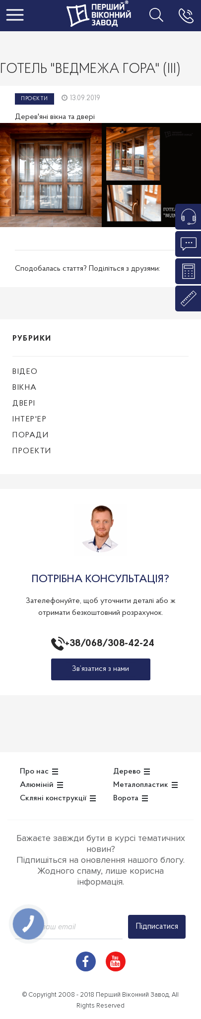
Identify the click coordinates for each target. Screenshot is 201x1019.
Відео (25, 372)
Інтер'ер (29, 419)
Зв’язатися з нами (100, 669)
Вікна (24, 388)
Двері (24, 404)
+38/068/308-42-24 (107, 644)
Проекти (32, 451)
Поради (30, 435)
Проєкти (34, 99)
